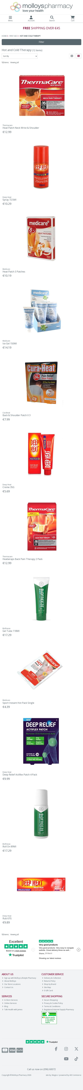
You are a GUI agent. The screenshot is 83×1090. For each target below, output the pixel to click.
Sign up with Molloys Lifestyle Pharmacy (19, 978)
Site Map (46, 987)
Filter (41, 42)
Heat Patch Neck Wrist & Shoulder (21, 127)
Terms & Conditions (51, 1006)
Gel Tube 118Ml (11, 631)
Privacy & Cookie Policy (52, 1003)
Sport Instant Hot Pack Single (18, 702)
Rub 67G (7, 918)
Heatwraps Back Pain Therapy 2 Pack (23, 559)
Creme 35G (8, 487)
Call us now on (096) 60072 (41, 1069)
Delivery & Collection (51, 978)
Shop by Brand (49, 984)
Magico (55, 1075)
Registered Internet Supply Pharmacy (58, 1009)
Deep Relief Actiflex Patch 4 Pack (20, 774)
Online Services (9, 1003)
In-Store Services (10, 1000)
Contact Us (7, 987)
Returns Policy (49, 981)
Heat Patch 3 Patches (14, 271)
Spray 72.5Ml (9, 199)
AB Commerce (75, 1075)
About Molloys (9, 981)
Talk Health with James (12, 1009)
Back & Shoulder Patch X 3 (16, 415)
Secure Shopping (50, 1000)
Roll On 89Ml (9, 846)
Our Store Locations (11, 984)
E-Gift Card (47, 990)
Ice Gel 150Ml (10, 343)
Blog (5, 1006)
